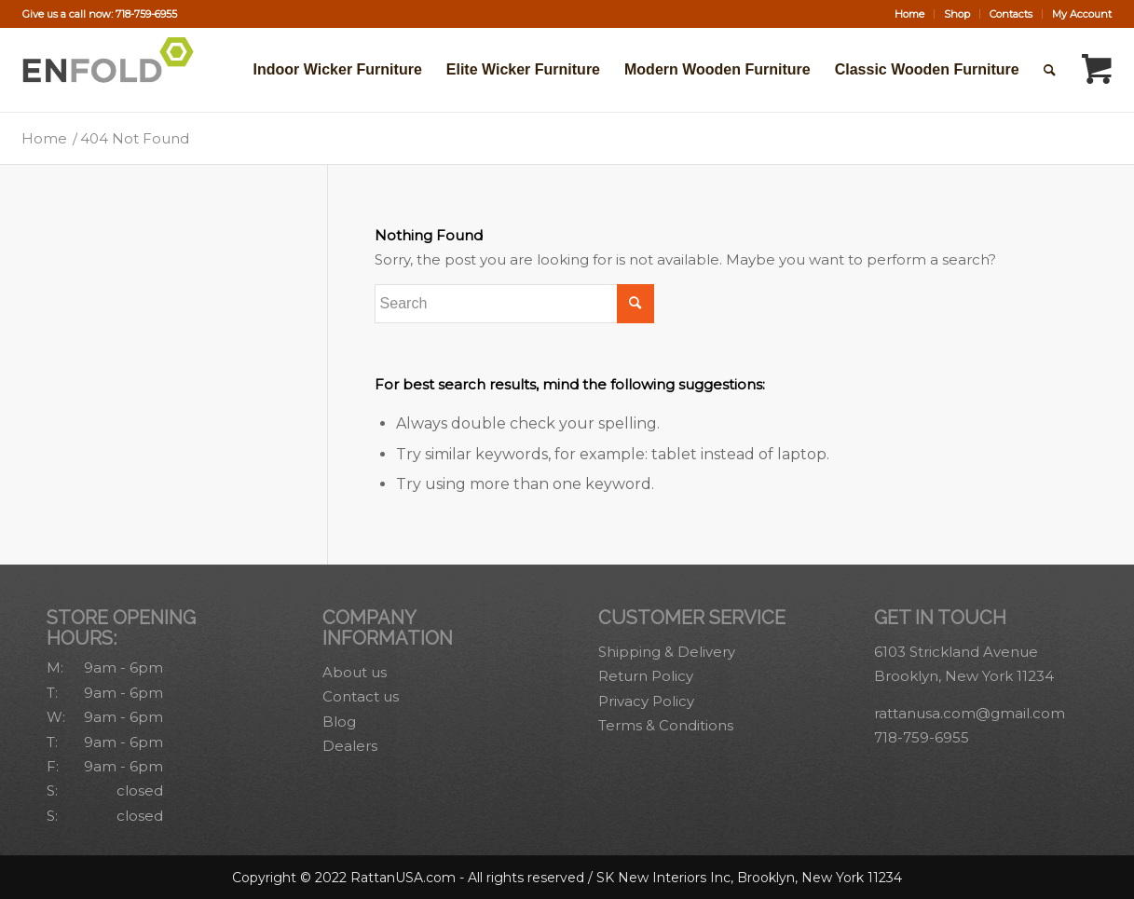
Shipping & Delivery (666, 652)
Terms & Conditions (665, 725)
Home (909, 13)
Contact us (360, 696)
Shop (957, 13)
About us (354, 672)
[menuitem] (910, 14)
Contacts (1011, 13)
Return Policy (645, 676)
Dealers (349, 746)
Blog (339, 721)
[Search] (1050, 70)
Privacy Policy (646, 701)
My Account (1082, 13)
